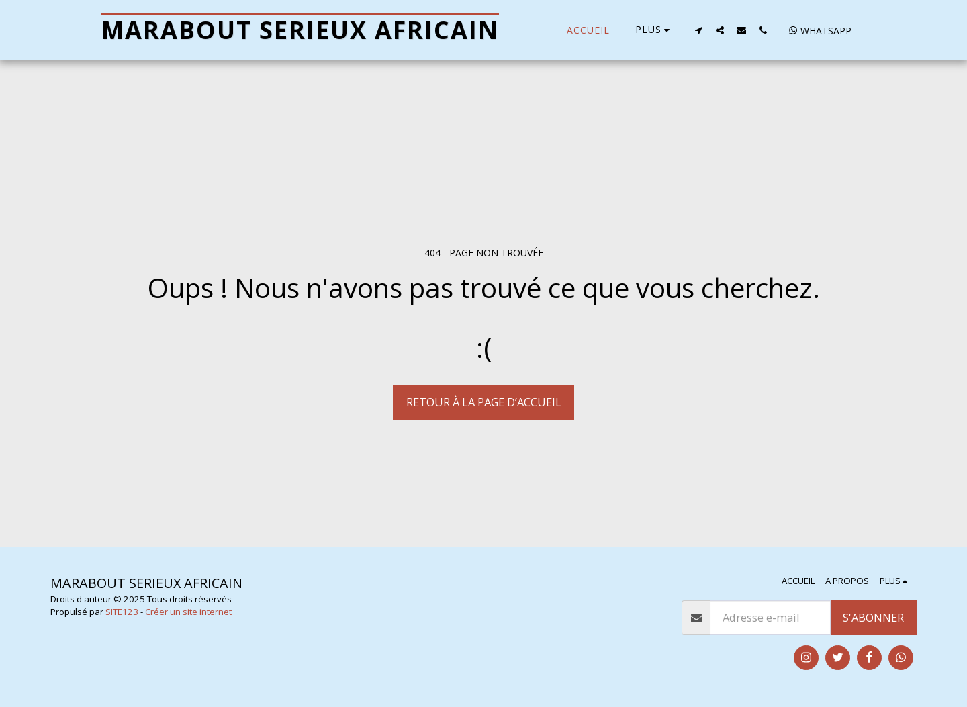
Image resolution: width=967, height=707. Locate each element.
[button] (698, 30)
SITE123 (121, 612)
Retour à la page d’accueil (483, 402)
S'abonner (873, 617)
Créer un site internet (188, 612)
